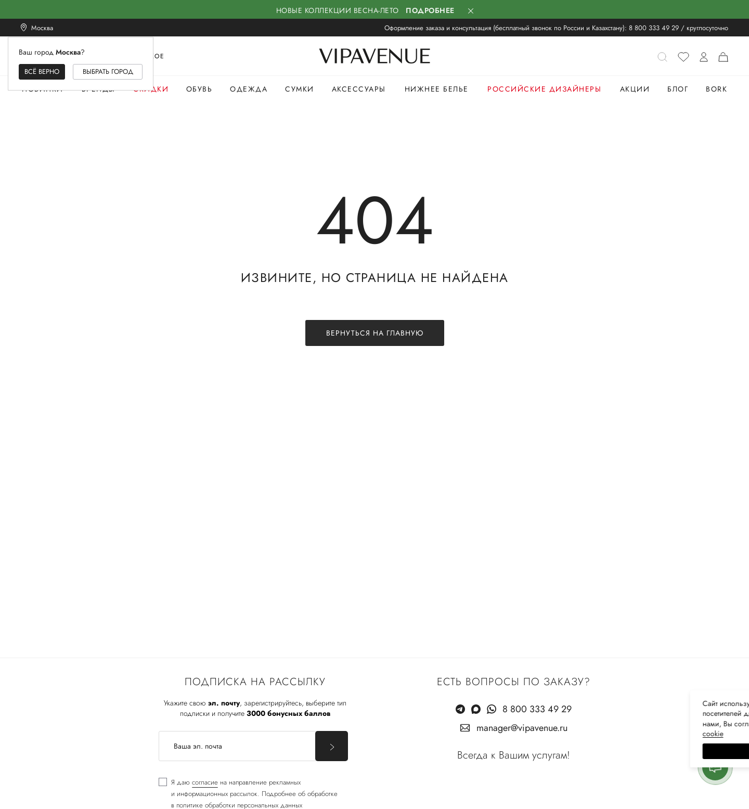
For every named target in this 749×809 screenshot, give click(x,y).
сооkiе (544, 733)
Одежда (248, 89)
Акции (635, 89)
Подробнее (430, 10)
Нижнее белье (437, 89)
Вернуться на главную (374, 333)
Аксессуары (359, 89)
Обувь (199, 89)
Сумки (299, 89)
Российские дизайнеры (544, 89)
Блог (677, 89)
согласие (205, 782)
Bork (716, 89)
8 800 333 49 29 (654, 28)
